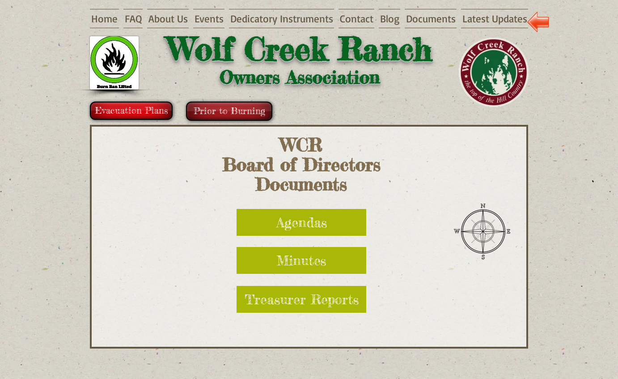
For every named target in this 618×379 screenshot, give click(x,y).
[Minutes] (301, 260)
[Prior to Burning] (229, 111)
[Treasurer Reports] (301, 299)
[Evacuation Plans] (131, 111)
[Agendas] (301, 222)
